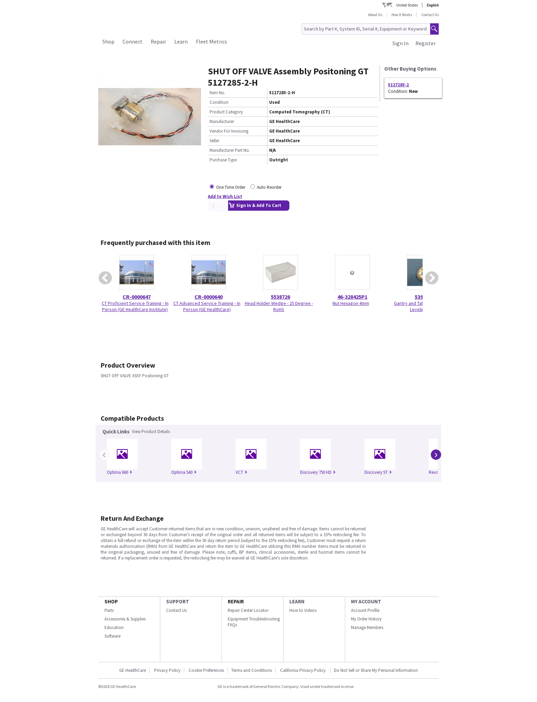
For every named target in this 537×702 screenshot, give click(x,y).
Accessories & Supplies (125, 619)
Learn (181, 41)
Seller (214, 141)
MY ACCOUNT (366, 601)
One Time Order (230, 187)
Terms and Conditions (251, 670)
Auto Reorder (269, 187)
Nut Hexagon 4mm (351, 303)
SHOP (111, 601)
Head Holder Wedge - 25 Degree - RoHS (279, 306)
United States (407, 5)
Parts (109, 610)
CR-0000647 (137, 296)
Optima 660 (119, 472)
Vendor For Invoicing (229, 131)
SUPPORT (177, 601)
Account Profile (365, 610)
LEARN (296, 601)
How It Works (401, 14)
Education (114, 627)
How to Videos (302, 610)
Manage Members (367, 627)
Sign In (400, 43)
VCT (241, 472)
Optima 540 (184, 472)
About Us (375, 14)
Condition (219, 102)
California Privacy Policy (303, 670)
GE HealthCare (132, 670)
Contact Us (430, 14)
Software (112, 636)
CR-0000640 (209, 296)
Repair (158, 41)
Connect (132, 41)
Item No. (217, 93)
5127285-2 (398, 85)
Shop (108, 41)
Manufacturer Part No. (230, 150)
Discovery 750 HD (318, 472)
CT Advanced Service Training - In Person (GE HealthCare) (206, 306)
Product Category (226, 112)
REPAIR (236, 601)
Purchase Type (223, 160)
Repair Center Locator (248, 610)
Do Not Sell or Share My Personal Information (376, 670)
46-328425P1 (352, 296)
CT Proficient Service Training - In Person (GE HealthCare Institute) (135, 306)
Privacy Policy (167, 670)
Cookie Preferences (206, 670)
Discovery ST (378, 472)
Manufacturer (222, 121)
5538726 (280, 296)
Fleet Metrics (211, 41)
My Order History (366, 619)
